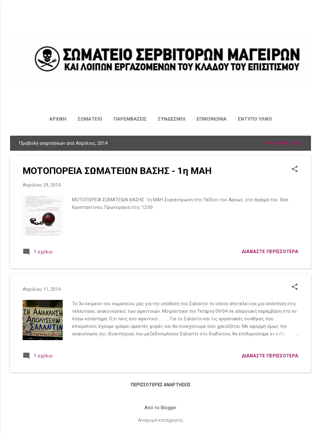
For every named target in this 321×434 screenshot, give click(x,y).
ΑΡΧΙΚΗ (57, 119)
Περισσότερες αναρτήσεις (161, 384)
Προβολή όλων (283, 143)
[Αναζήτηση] (307, 17)
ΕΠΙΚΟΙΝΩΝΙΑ (212, 119)
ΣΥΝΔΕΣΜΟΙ (171, 119)
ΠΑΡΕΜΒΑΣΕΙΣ (130, 119)
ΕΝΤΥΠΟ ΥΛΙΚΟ (255, 119)
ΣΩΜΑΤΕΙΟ (90, 119)
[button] (294, 169)
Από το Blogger (160, 407)
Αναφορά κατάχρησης (160, 420)
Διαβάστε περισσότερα (270, 251)
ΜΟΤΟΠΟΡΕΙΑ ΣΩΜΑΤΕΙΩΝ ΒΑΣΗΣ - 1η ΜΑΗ (117, 170)
